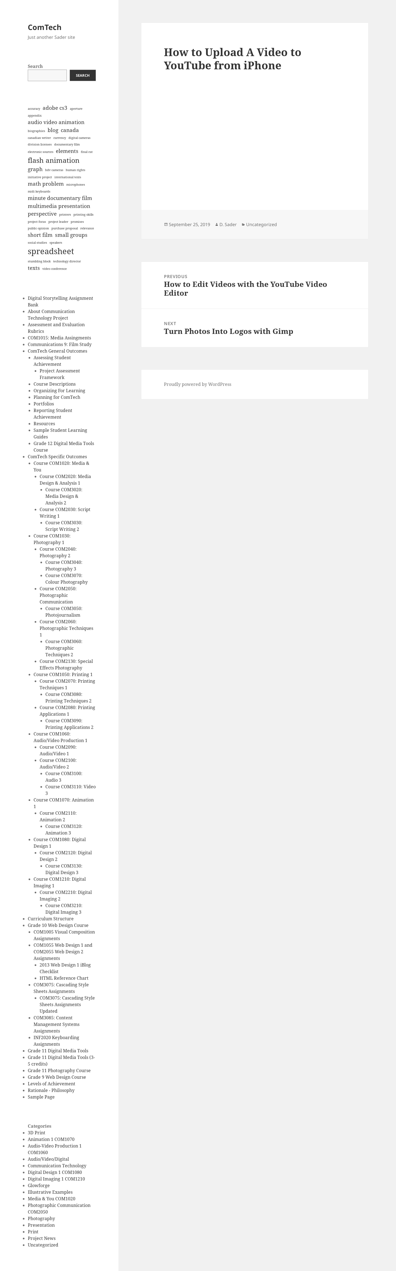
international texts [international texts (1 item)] (67, 177)
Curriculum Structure (51, 919)
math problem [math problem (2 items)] (46, 183)
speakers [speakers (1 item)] (56, 243)
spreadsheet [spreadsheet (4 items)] (51, 251)
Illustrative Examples (50, 1192)
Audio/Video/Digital (48, 1159)
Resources (44, 424)
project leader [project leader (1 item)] (58, 222)
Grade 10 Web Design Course (58, 925)
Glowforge (39, 1185)
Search (35, 66)
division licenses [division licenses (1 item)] (40, 144)
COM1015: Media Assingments (59, 338)
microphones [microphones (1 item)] (75, 184)
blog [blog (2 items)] (53, 130)
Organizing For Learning (59, 391)
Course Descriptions (55, 384)
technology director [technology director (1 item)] (67, 261)
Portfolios (44, 404)
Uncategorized (43, 1245)
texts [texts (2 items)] (34, 267)
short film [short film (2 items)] (40, 234)
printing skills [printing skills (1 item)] (83, 214)
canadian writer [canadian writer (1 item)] (39, 138)
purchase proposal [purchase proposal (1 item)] (64, 228)
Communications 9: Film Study (60, 344)
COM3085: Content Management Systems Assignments (56, 1024)
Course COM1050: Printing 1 (63, 674)
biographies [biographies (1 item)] (36, 131)
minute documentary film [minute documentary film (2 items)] (60, 198)
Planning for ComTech (57, 397)
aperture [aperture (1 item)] (76, 109)
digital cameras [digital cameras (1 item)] (79, 138)
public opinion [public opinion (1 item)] (38, 228)
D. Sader (228, 224)
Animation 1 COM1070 (51, 1139)
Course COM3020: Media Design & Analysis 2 (63, 496)
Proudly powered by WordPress (197, 384)
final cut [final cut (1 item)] (87, 152)
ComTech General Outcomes (57, 351)
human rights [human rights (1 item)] (75, 170)
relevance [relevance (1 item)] (87, 228)
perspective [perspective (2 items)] (42, 213)
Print (33, 1232)
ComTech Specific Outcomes (57, 457)
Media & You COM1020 (51, 1199)
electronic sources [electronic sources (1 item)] (40, 152)
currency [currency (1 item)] (59, 138)
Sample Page (41, 1097)
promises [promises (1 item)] (77, 222)
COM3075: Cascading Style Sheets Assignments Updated (67, 1004)
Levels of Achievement (51, 1084)
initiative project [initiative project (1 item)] (40, 177)
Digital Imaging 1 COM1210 (56, 1179)
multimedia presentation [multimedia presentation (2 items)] (59, 206)
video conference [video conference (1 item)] (54, 269)
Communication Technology (57, 1166)
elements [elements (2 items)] (67, 151)
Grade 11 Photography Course (59, 1070)
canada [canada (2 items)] (70, 130)
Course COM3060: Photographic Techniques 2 (63, 648)
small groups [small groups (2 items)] (71, 234)
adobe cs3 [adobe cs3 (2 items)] (55, 107)
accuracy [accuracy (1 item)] (34, 109)
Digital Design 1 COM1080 (55, 1172)
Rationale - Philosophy (51, 1090)
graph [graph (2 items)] (35, 169)
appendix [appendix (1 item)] (35, 115)
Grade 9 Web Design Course (57, 1077)
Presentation (41, 1225)
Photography (41, 1218)
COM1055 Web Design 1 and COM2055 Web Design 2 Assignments (63, 951)
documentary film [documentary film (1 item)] (67, 144)
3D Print (36, 1133)
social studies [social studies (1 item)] (37, 243)
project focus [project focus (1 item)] (37, 222)
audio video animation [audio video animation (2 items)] (56, 122)
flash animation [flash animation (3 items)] (53, 160)
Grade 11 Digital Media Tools (58, 1051)
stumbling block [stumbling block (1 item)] (39, 261)
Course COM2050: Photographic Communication (58, 595)
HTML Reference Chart (64, 978)
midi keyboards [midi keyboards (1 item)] (39, 191)
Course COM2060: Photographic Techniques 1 (66, 628)
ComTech (45, 27)
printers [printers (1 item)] (65, 214)
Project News (42, 1238)
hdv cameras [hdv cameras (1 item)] (54, 170)
